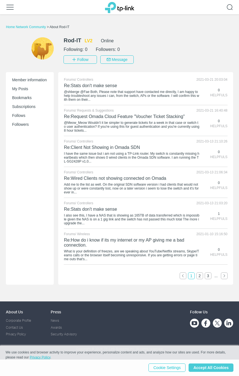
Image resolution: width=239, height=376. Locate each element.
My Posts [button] (20, 89)
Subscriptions (23, 106)
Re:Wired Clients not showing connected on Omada (115, 178)
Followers (20, 124)
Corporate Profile (18, 320)
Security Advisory (64, 334)
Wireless (83, 234)
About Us (14, 311)
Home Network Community (26, 27)
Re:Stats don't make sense (90, 85)
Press (56, 311)
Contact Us (14, 327)
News (55, 320)
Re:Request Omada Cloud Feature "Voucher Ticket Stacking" (124, 116)
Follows (18, 115)
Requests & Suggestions (95, 110)
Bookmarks (21, 97)
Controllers (85, 80)
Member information (29, 80)
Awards (56, 327)
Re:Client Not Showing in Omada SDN (102, 147)
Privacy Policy (16, 334)
